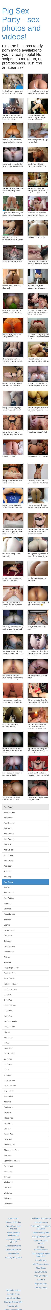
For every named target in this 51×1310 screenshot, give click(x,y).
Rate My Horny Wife (13, 1258)
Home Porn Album (13, 1298)
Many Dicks (41, 1268)
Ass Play (7, 877)
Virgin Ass (8, 1182)
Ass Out (7, 871)
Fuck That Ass (10, 978)
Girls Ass (7, 995)
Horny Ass (8, 1037)
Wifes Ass (8, 1204)
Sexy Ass (8, 1139)
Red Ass (7, 1129)
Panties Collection (13, 1222)
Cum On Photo (41, 1272)
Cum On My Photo (13, 1246)
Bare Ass (7, 903)
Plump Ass (8, 1118)
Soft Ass (7, 1155)
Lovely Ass (8, 1091)
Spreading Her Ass (11, 1161)
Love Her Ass (9, 1080)
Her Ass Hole (9, 1027)
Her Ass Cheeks (10, 1021)
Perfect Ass (8, 1107)
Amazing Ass (9, 812)
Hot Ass (7, 1043)
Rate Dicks (40, 1256)
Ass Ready (8, 882)
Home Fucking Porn (41, 1233)
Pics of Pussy (40, 1260)
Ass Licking (8, 855)
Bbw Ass (7, 909)
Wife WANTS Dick (13, 1250)
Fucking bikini (13, 1306)
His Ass (7, 1032)
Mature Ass (8, 1096)
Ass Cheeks (9, 823)
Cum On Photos (40, 1276)
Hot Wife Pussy (13, 1294)
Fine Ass (7, 962)
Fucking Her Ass (10, 984)
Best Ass (7, 919)
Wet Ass (7, 1188)
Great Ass (8, 1011)
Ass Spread (8, 893)
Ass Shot (7, 887)
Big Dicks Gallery (13, 1290)
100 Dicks (41, 1280)
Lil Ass (6, 1070)
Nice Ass (7, 1102)
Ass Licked (8, 850)
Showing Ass (9, 1145)
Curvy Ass (8, 936)
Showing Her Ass (11, 1150)
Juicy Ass (8, 1059)
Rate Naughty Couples (41, 1254)
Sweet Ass (8, 1166)
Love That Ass (10, 1086)
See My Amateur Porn (41, 1237)
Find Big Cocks (41, 1288)
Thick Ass (8, 1171)
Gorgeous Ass (10, 1005)
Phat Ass (7, 1112)
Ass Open (8, 866)
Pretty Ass (8, 1123)
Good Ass (8, 1000)
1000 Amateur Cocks (40, 1264)
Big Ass (7, 925)
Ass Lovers (8, 861)
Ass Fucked (9, 834)
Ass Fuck (8, 828)
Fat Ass (7, 957)
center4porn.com (41, 1222)
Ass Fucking (9, 839)
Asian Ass (8, 818)
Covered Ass (9, 930)
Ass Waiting (9, 898)
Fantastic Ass (9, 952)
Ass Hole (7, 844)
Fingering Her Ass (11, 968)
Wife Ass (7, 1198)
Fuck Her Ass (9, 973)
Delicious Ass (9, 946)
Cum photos (13, 1218)
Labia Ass (8, 1064)
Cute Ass (7, 941)
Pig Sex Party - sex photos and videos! (21, 23)
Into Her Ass (9, 1054)
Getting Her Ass (10, 989)
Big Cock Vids (41, 1284)
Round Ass (8, 1134)
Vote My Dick (13, 1254)
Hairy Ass (8, 1016)
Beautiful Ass (9, 914)
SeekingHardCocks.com (41, 1218)
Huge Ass (8, 1048)
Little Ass (7, 1075)
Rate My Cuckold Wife (13, 1302)
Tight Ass (8, 1177)
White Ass (8, 1193)
